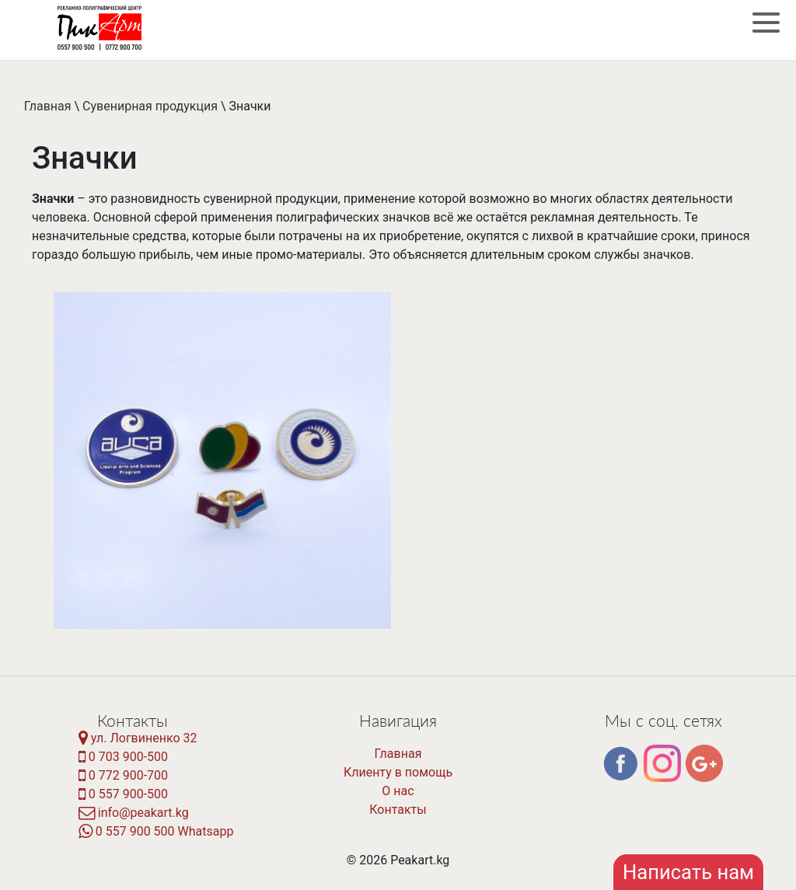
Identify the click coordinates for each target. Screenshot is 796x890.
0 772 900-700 (123, 775)
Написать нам (688, 872)
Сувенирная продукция (150, 106)
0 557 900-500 (123, 794)
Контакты (397, 809)
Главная (48, 106)
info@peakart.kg (134, 812)
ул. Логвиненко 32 (138, 738)
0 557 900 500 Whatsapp (156, 831)
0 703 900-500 (123, 756)
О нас (398, 791)
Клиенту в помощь (398, 772)
